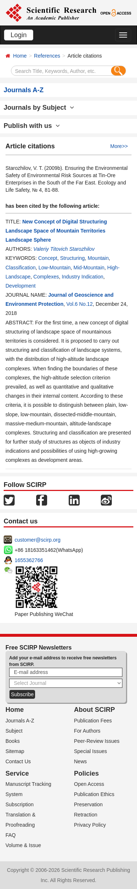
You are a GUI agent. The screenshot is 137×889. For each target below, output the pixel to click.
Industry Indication (82, 277)
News (80, 761)
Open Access (89, 784)
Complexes (46, 277)
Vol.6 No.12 (79, 304)
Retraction (86, 815)
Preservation (88, 804)
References (47, 56)
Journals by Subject (39, 107)
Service (17, 773)
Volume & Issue (23, 845)
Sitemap (14, 751)
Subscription (19, 804)
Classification (20, 267)
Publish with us (32, 125)
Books (12, 741)
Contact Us (18, 761)
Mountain (98, 258)
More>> (119, 146)
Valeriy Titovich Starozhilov (63, 249)
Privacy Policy (90, 825)
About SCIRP (94, 709)
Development (20, 286)
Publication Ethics (94, 794)
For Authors (87, 731)
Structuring (72, 258)
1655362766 (29, 560)
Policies (86, 773)
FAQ (10, 835)
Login (19, 35)
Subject (14, 731)
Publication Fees (93, 721)
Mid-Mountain (88, 267)
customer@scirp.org (37, 540)
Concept (47, 258)
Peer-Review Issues (97, 741)
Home (20, 56)
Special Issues (90, 751)
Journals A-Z (19, 721)
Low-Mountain (54, 267)
